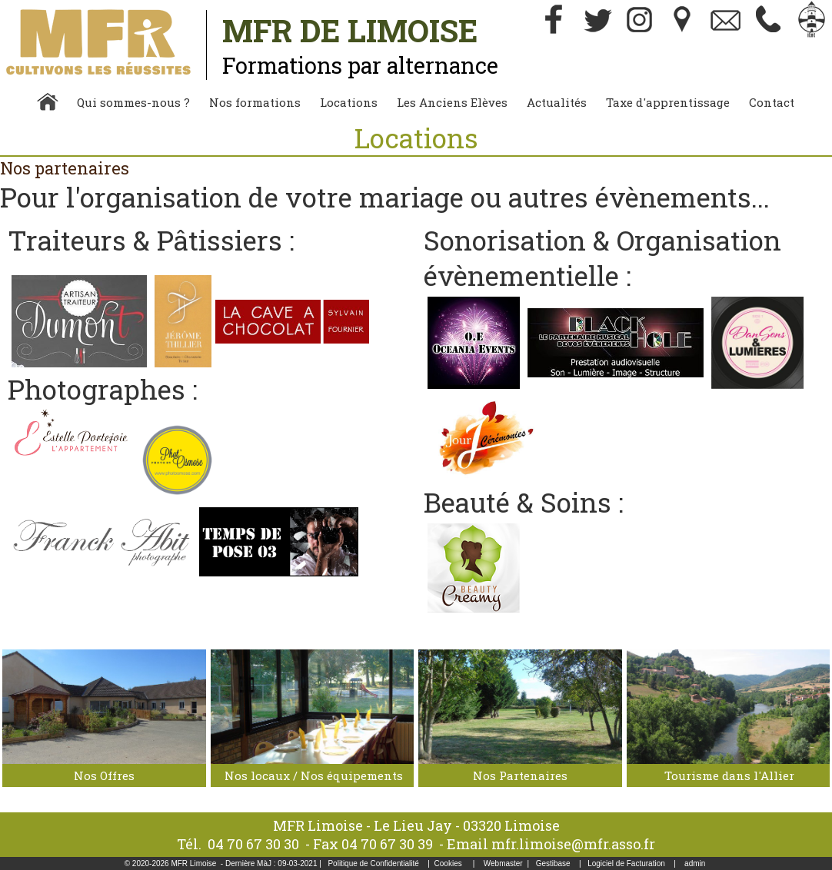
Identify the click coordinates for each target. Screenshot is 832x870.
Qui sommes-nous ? (133, 102)
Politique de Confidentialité (373, 863)
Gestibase (553, 863)
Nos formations (255, 102)
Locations (349, 102)
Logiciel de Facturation (626, 863)
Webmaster (503, 863)
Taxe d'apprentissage (668, 102)
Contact (771, 102)
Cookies (448, 863)
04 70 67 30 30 (253, 844)
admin (694, 863)
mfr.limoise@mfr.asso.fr (573, 844)
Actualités (557, 102)
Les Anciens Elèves (452, 102)
